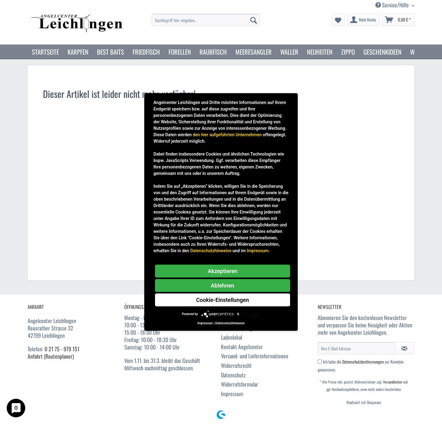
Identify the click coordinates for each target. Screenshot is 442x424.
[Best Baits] (110, 51)
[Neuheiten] (320, 51)
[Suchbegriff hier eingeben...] (206, 20)
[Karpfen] (78, 51)
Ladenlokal (231, 337)
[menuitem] (206, 23)
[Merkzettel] (338, 20)
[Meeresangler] (253, 51)
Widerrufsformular (239, 384)
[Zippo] (348, 51)
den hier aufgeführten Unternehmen (227, 134)
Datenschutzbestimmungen (363, 361)
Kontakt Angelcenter (242, 347)
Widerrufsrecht (236, 365)
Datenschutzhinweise (210, 250)
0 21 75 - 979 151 (62, 349)
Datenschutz (233, 375)
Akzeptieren (223, 271)
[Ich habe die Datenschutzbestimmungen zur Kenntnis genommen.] (320, 362)
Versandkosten (392, 381)
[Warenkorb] (398, 20)
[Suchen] (253, 20)
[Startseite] (45, 51)
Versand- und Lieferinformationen (254, 356)
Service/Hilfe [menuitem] (392, 5)
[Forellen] (179, 51)
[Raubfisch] (213, 51)
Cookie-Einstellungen (222, 300)
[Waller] (289, 51)
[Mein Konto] (363, 20)
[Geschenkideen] (382, 51)
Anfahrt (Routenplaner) (51, 356)
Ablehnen (222, 285)
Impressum (232, 394)
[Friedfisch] (146, 51)
